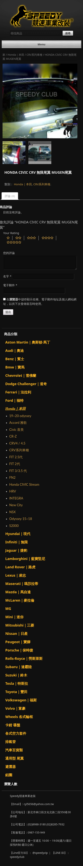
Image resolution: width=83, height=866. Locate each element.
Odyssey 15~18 (20, 519)
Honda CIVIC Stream (24, 484)
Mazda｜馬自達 (18, 592)
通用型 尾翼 (14, 758)
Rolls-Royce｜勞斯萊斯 (24, 658)
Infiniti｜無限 (16, 542)
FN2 (12, 477)
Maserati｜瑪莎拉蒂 (21, 583)
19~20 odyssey (20, 416)
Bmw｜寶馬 (14, 367)
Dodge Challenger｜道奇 (26, 383)
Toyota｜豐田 (16, 691)
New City (16, 505)
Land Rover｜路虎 (20, 567)
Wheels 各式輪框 (19, 716)
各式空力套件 (15, 733)
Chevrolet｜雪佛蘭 (20, 375)
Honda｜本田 (16, 54)
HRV (12, 491)
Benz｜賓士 (14, 358)
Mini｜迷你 (14, 617)
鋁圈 (8, 775)
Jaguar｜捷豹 (16, 550)
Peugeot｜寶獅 (17, 641)
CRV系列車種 (35, 54)
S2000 (14, 526)
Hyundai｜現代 (17, 533)
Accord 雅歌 (18, 423)
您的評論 (9, 253)
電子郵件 (10, 285)
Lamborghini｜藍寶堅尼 (25, 558)
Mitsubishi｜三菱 (19, 625)
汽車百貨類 (14, 750)
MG (8, 608)
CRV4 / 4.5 (17, 443)
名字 (7, 276)
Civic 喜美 (16, 429)
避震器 (10, 766)
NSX (12, 512)
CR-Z (13, 436)
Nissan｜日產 (16, 633)
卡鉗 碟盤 (12, 725)
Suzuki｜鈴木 (16, 675)
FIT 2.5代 (16, 457)
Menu (41, 44)
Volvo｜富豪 (15, 708)
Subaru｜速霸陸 (18, 666)
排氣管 (10, 741)
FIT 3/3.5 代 (18, 471)
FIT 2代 (14, 464)
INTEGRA (16, 498)
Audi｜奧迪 (14, 350)
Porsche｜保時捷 (19, 650)
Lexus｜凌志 (15, 575)
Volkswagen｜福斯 (21, 700)
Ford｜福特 (14, 400)
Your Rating (11, 233)
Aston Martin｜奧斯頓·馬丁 (27, 342)
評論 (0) (10, 196)
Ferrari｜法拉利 (18, 392)
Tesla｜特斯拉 (16, 683)
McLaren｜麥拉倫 (19, 600)
